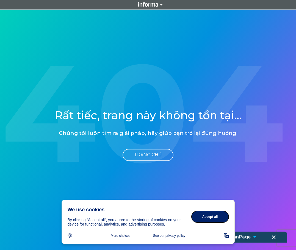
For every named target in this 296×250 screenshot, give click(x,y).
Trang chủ (148, 154)
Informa (148, 5)
